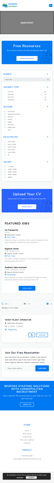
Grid (28, 304)
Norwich (21, 272)
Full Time (11, 92)
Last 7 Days (11, 149)
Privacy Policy (27, 434)
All (8, 155)
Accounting (11, 111)
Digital (10, 122)
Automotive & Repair (14, 114)
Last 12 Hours (12, 144)
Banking (10, 117)
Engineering (11, 127)
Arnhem (18, 235)
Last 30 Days (12, 152)
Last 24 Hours (12, 147)
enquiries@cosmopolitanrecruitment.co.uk (27, 459)
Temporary (11, 100)
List (51, 304)
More (9, 130)
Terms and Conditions (27, 440)
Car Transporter (11, 230)
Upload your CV (27, 207)
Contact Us (27, 404)
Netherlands (11, 235)
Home (27, 431)
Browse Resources (27, 58)
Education (11, 124)
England (9, 254)
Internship (11, 94)
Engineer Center (12, 248)
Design (10, 119)
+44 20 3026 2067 (27, 456)
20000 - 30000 (12, 172)
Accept (31, 477)
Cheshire (16, 254)
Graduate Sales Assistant (16, 267)
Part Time (11, 97)
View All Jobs (27, 288)
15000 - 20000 (12, 169)
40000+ (10, 177)
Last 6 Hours (11, 141)
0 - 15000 (10, 166)
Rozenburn (19, 323)
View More (42, 335)
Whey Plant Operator (18, 320)
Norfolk (15, 272)
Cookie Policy (27, 437)
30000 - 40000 (12, 174)
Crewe (21, 254)
